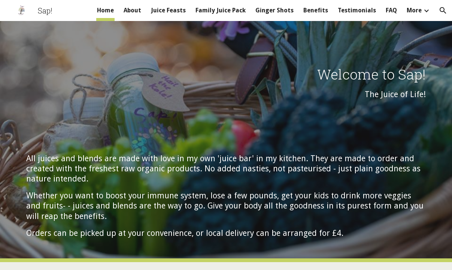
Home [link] (105, 10)
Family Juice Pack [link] (220, 10)
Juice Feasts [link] (168, 10)
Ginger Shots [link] (274, 10)
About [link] (132, 10)
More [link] (414, 10)
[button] (443, 11)
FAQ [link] (391, 10)
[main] (226, 141)
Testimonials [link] (357, 10)
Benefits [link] (315, 10)
